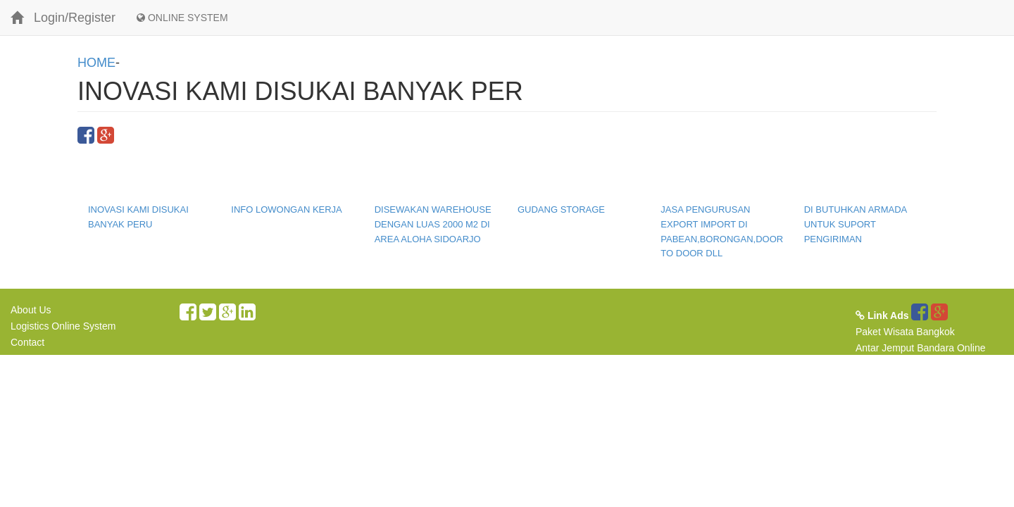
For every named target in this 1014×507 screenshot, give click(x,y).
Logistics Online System (63, 326)
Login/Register (74, 18)
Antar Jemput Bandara (905, 347)
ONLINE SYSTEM (182, 17)
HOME (96, 63)
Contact (27, 342)
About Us (31, 309)
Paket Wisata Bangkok (905, 331)
